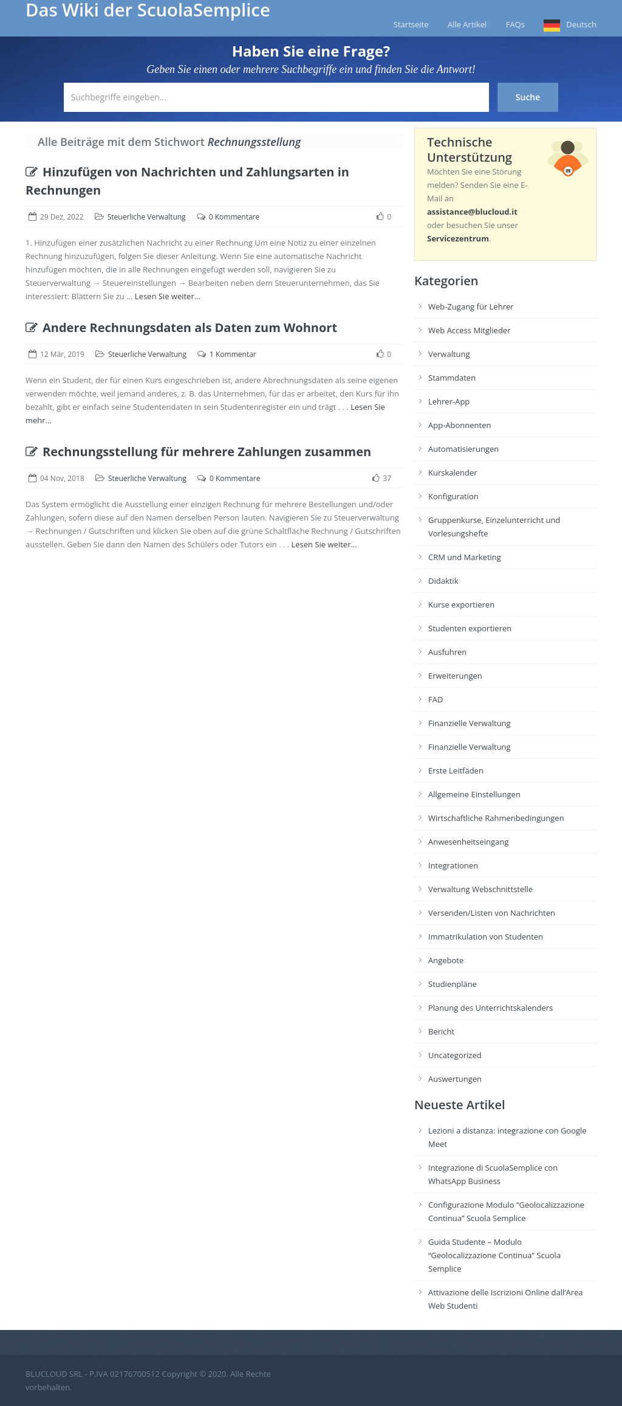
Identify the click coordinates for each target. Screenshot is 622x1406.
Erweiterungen (455, 675)
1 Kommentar (233, 354)
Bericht (441, 1031)
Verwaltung (449, 353)
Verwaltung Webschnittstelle (480, 889)
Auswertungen (455, 1078)
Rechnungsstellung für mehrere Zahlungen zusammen (198, 451)
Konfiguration (453, 496)
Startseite (411, 24)
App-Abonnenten (459, 425)
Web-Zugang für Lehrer (471, 306)
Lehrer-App (449, 401)
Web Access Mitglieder (469, 330)
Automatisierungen (463, 448)
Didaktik (443, 580)
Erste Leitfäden (456, 770)
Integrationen (453, 865)
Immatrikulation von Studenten (485, 936)
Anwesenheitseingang (468, 841)
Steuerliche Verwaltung (147, 217)
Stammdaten (452, 377)
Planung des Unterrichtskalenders (490, 1007)
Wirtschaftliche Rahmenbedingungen (496, 817)
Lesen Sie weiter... (167, 296)
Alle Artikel (467, 24)
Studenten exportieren (469, 628)
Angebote (445, 960)
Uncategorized (455, 1055)
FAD (435, 699)
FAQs (515, 24)
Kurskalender (452, 472)
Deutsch (581, 24)
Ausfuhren (447, 651)
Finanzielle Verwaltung (469, 723)
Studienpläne (452, 983)
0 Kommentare (234, 217)
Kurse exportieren (461, 604)
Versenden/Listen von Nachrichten (491, 912)
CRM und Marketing (464, 557)
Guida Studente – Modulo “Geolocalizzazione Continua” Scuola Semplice (494, 1255)
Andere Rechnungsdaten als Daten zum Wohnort (181, 327)
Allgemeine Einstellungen (474, 794)
